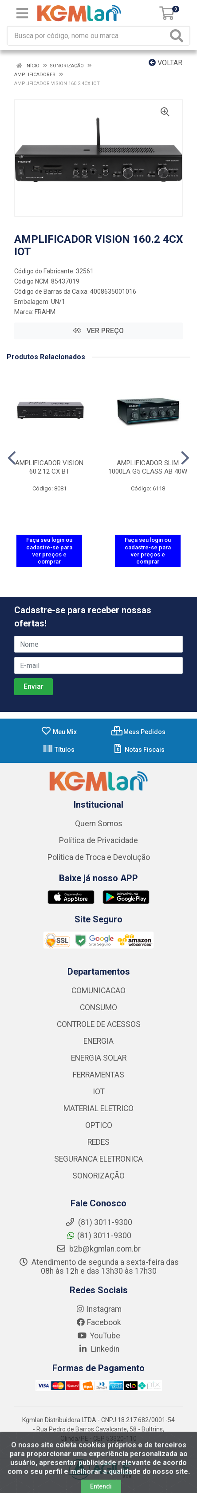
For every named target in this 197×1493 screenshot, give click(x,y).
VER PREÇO (98, 331)
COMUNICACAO (98, 990)
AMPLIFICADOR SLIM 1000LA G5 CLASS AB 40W (147, 467)
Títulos (59, 749)
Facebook (98, 1322)
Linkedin (98, 1349)
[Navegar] (12, 458)
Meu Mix (59, 731)
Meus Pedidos (138, 731)
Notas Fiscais (139, 749)
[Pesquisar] (178, 36)
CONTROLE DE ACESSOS (99, 1024)
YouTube (98, 1335)
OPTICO (98, 1125)
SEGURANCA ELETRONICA (98, 1159)
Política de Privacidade (98, 840)
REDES (98, 1142)
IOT (99, 1091)
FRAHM (45, 311)
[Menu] (22, 13)
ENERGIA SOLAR (98, 1058)
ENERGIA (98, 1041)
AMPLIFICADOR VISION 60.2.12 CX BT (49, 467)
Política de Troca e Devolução (98, 857)
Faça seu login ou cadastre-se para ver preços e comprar (49, 551)
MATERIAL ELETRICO (98, 1108)
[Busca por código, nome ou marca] (88, 36)
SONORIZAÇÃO (98, 1175)
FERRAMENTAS (98, 1074)
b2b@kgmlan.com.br (98, 1248)
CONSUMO (98, 1007)
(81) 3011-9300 (98, 1235)
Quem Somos (98, 823)
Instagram (98, 1309)
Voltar (165, 62)
